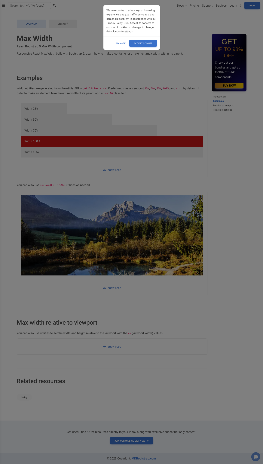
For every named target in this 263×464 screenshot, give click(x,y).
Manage (121, 43)
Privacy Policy (114, 22)
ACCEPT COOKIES (143, 43)
